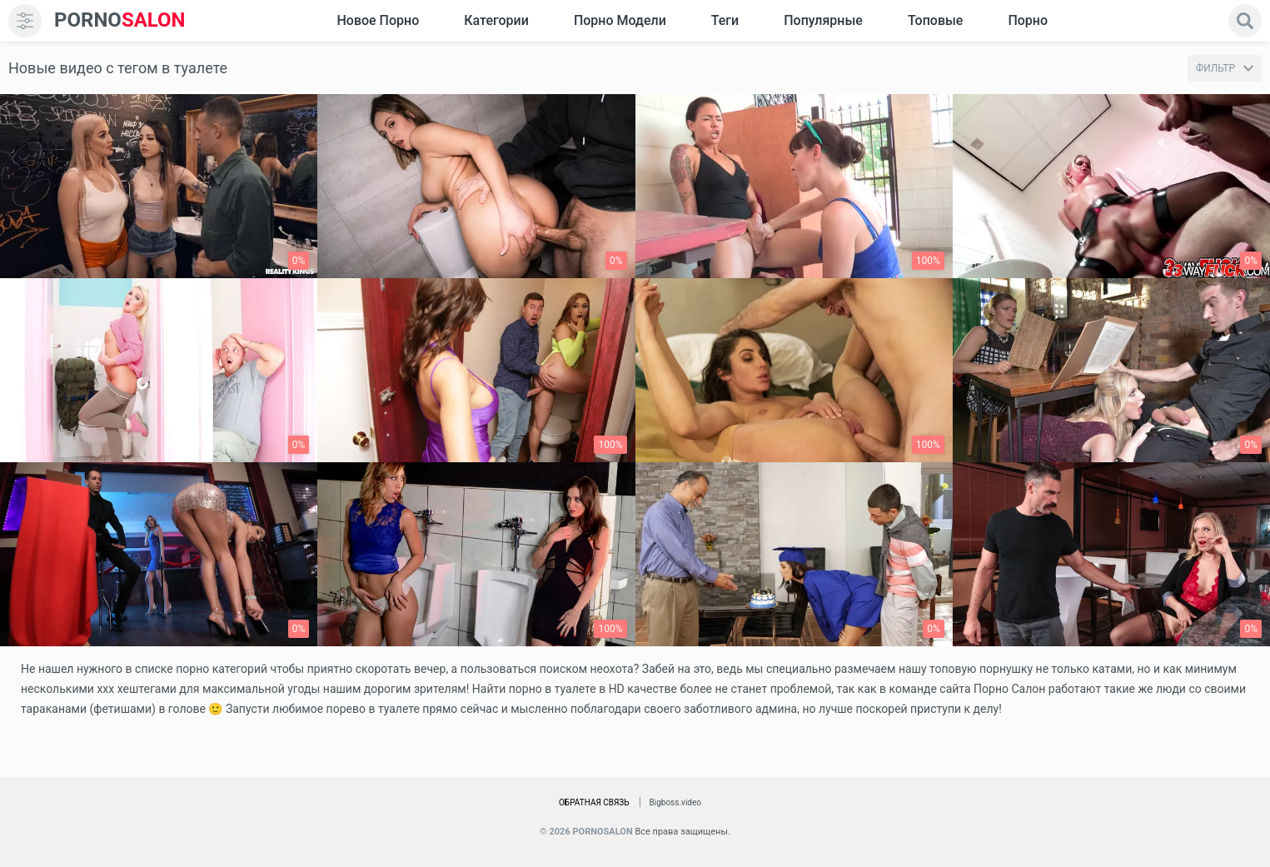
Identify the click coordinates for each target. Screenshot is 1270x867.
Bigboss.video (675, 802)
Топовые (935, 20)
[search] (1245, 20)
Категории (496, 20)
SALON (120, 20)
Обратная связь (594, 802)
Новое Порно (377, 20)
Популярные (823, 20)
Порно (1028, 20)
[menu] (25, 20)
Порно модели (620, 20)
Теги (725, 20)
